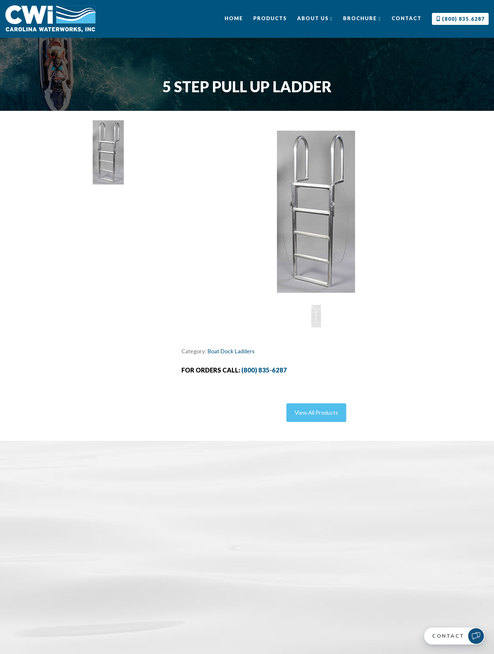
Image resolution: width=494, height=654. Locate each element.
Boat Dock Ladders (231, 351)
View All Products (316, 412)
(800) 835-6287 (264, 370)
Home (234, 18)
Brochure (362, 18)
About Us (315, 18)
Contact (407, 18)
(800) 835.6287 (461, 19)
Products (270, 18)
